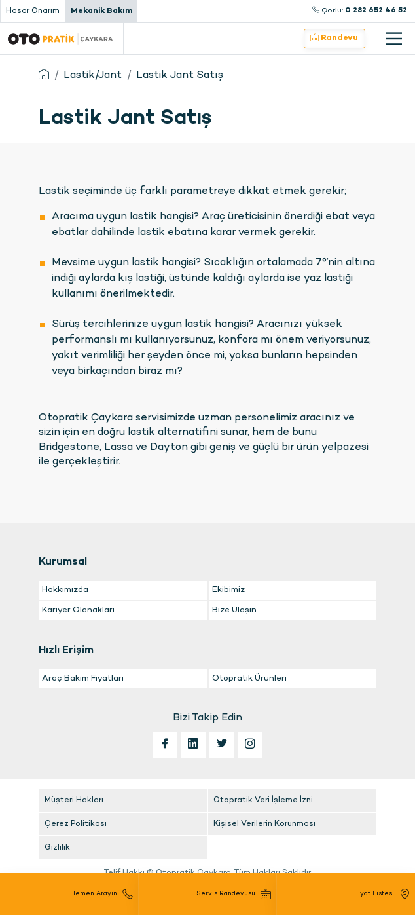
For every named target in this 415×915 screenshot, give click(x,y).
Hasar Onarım (33, 11)
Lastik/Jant (92, 75)
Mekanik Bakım (101, 11)
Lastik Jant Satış (179, 75)
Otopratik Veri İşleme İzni (263, 800)
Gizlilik (57, 847)
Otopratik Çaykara (60, 38)
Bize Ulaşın (234, 610)
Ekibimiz (228, 590)
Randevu (334, 38)
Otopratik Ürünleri (249, 678)
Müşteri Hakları (74, 800)
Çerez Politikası (76, 824)
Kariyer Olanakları (78, 610)
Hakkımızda (65, 590)
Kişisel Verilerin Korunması (264, 824)
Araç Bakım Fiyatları (83, 678)
